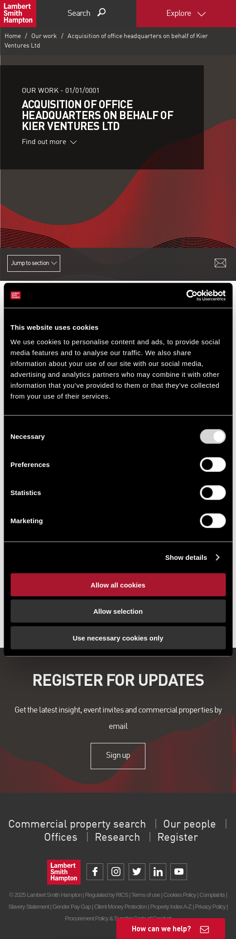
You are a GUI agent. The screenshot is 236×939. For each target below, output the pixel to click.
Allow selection (118, 611)
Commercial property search (77, 824)
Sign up (118, 755)
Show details (186, 557)
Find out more (49, 142)
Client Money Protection (120, 906)
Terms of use (145, 894)
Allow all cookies (118, 584)
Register (177, 838)
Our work (44, 36)
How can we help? (161, 928)
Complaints (211, 894)
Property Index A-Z (170, 906)
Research (117, 838)
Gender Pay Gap (72, 906)
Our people (189, 824)
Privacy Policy (210, 906)
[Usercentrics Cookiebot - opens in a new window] (186, 295)
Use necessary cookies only (117, 637)
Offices (60, 838)
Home (13, 36)
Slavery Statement (28, 906)
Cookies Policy (180, 894)
